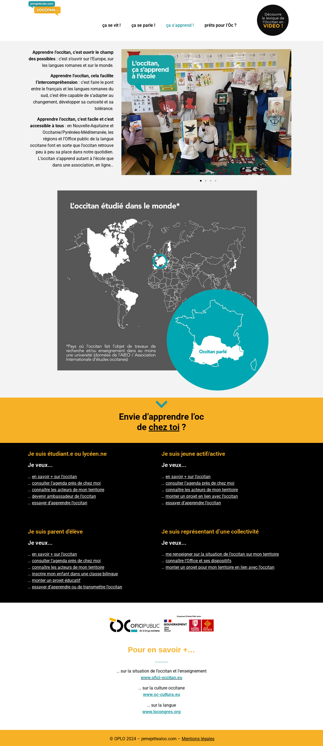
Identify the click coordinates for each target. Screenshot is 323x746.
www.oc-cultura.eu (161, 694)
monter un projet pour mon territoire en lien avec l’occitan (220, 567)
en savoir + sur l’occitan (54, 476)
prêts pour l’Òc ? (221, 25)
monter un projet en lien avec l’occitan (202, 496)
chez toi (164, 427)
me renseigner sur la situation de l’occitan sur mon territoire (222, 554)
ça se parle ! (143, 25)
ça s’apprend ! (180, 25)
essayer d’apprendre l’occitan (193, 502)
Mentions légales (198, 738)
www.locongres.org (161, 711)
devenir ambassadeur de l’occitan (64, 496)
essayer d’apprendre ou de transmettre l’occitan (77, 587)
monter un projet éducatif (56, 580)
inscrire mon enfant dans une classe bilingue (75, 573)
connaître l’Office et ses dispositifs (198, 560)
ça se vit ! (111, 25)
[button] (201, 181)
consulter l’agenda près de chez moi (66, 483)
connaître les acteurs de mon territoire (68, 489)
